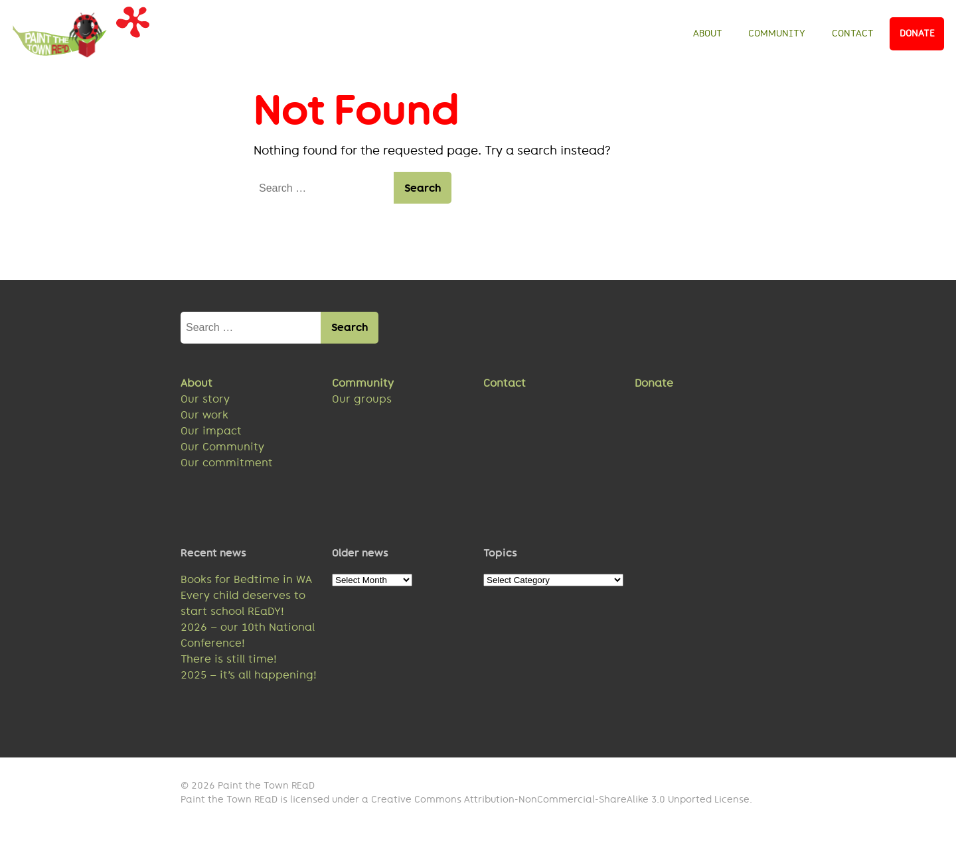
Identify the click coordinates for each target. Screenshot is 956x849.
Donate (917, 33)
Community (776, 33)
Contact (853, 33)
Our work (204, 415)
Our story (205, 399)
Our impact (211, 430)
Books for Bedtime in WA (246, 579)
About (707, 33)
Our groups (362, 399)
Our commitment (227, 462)
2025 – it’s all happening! (249, 675)
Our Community (222, 446)
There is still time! (229, 659)
